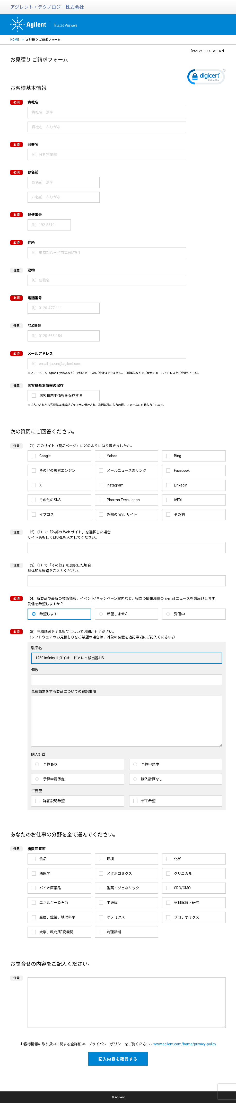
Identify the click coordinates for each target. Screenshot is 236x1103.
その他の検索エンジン (57, 470)
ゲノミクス (116, 917)
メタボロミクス (119, 873)
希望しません (117, 614)
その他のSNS (50, 500)
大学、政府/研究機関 (56, 932)
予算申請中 (150, 764)
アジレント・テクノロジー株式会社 (47, 7)
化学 (177, 859)
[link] (206, 78)
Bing (177, 456)
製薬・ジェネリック (123, 888)
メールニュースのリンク (126, 470)
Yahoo (112, 456)
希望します (48, 614)
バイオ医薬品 (50, 888)
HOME (14, 39)
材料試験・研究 (186, 903)
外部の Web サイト (122, 514)
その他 (179, 514)
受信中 (179, 614)
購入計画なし (152, 779)
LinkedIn (180, 485)
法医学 (44, 873)
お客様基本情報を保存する (61, 396)
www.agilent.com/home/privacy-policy (184, 1044)
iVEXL (178, 500)
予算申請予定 (54, 779)
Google (45, 456)
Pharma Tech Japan (123, 500)
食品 (43, 859)
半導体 (112, 903)
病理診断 (114, 932)
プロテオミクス (186, 917)
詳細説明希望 (54, 801)
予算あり (50, 764)
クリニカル (183, 873)
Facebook (182, 470)
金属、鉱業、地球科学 (57, 917)
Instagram (115, 485)
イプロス (46, 514)
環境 (110, 859)
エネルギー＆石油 (53, 903)
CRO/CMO (182, 888)
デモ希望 (148, 801)
